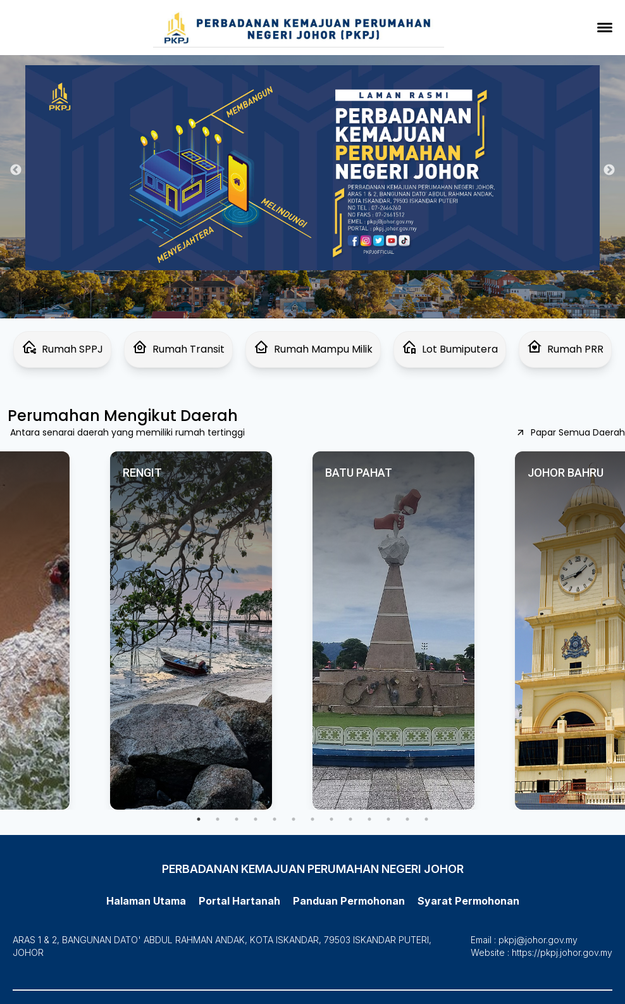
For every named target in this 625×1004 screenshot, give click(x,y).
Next (609, 170)
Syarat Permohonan (468, 900)
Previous (15, 170)
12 (407, 819)
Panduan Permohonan (349, 900)
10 (369, 819)
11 (388, 819)
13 (426, 819)
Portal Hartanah (239, 900)
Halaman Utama (146, 900)
